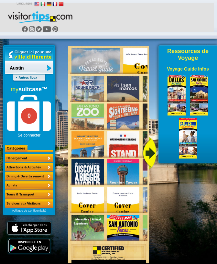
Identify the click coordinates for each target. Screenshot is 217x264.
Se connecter (29, 135)
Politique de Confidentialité (29, 210)
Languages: (24, 3)
